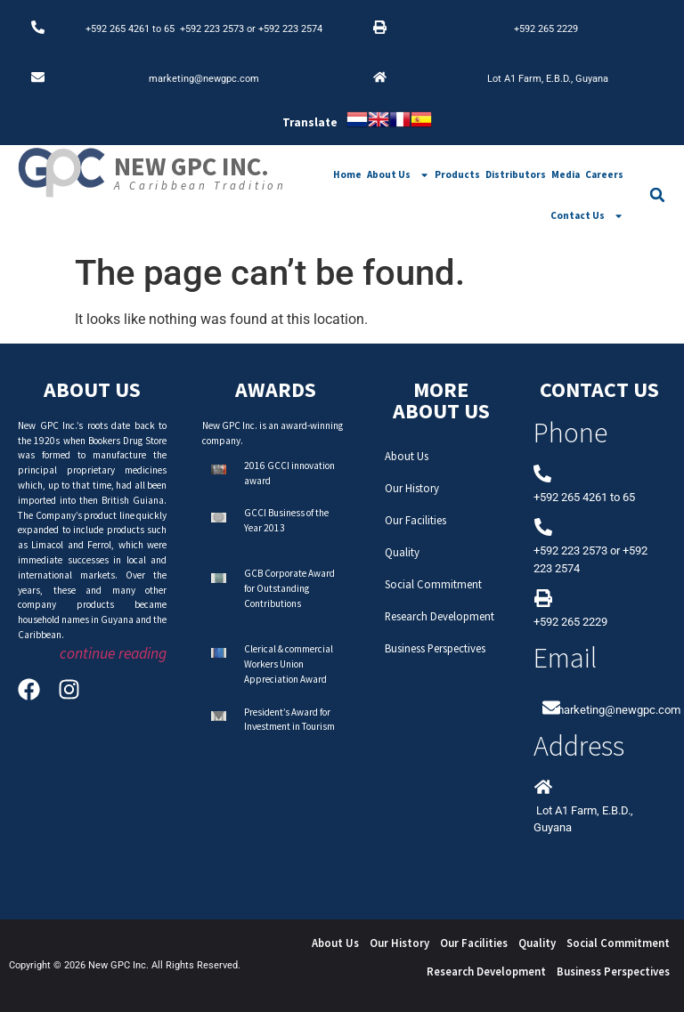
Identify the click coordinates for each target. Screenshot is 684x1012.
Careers (604, 174)
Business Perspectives (435, 648)
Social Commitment (433, 584)
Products (457, 174)
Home (347, 174)
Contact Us (586, 216)
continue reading (113, 653)
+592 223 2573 (212, 29)
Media (565, 174)
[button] (657, 195)
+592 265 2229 (546, 29)
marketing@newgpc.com (204, 79)
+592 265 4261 (118, 29)
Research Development (439, 616)
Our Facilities (415, 520)
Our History (412, 488)
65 (172, 29)
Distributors (515, 174)
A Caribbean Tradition (200, 185)
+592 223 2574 (290, 29)
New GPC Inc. (191, 166)
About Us (398, 175)
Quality (402, 552)
